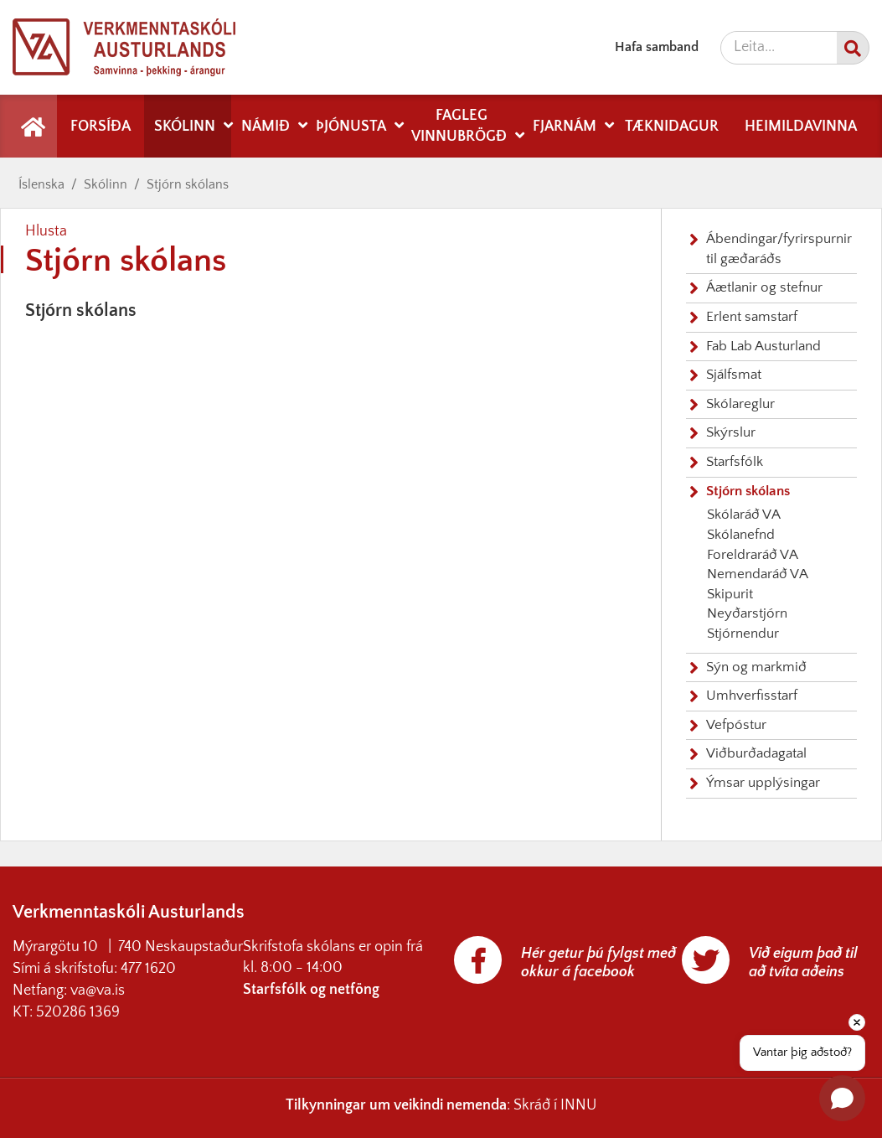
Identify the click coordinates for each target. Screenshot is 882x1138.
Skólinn (105, 184)
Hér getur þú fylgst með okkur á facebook (598, 962)
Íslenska (41, 184)
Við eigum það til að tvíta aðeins (803, 962)
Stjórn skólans (188, 184)
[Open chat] (842, 1098)
